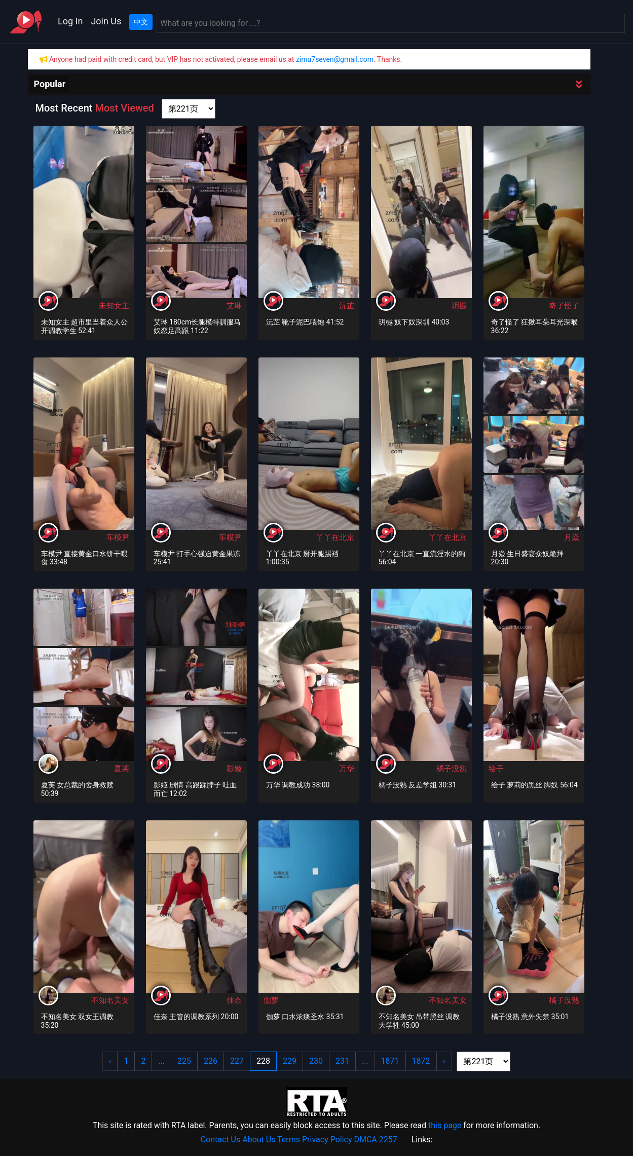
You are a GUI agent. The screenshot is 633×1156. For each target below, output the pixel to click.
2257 (388, 1139)
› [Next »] (444, 1061)
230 (316, 1061)
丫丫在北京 (335, 537)
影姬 (234, 768)
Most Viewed (124, 108)
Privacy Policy (327, 1139)
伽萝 (271, 1000)
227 (237, 1061)
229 (289, 1061)
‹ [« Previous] (110, 1061)
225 (184, 1061)
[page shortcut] (188, 109)
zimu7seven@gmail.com (335, 59)
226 (210, 1061)
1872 (421, 1061)
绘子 (496, 768)
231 (342, 1061)
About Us (258, 1139)
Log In (70, 21)
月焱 (571, 537)
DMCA (365, 1139)
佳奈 (234, 1000)
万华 (346, 768)
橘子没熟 (451, 768)
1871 (390, 1061)
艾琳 (234, 305)
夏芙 (121, 768)
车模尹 (117, 537)
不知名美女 (110, 1000)
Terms (288, 1139)
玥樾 (459, 305)
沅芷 (346, 305)
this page (444, 1125)
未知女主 (114, 305)
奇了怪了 (564, 305)
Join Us (106, 21)
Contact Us (221, 1139)
